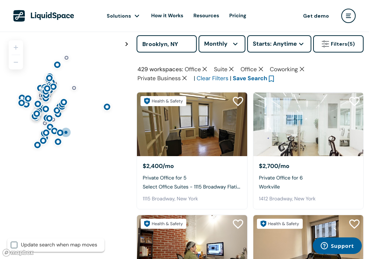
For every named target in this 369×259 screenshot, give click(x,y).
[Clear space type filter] (205, 69)
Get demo (316, 16)
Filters (338, 44)
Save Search (250, 78)
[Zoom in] (16, 47)
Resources (206, 16)
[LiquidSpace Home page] (43, 16)
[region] (65, 145)
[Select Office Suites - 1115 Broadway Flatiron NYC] (192, 124)
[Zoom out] (16, 62)
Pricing (237, 16)
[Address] (167, 44)
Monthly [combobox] (216, 43)
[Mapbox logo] (18, 253)
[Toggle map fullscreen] (126, 44)
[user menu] (348, 16)
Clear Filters (212, 78)
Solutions (119, 16)
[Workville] (308, 124)
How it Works (167, 16)
